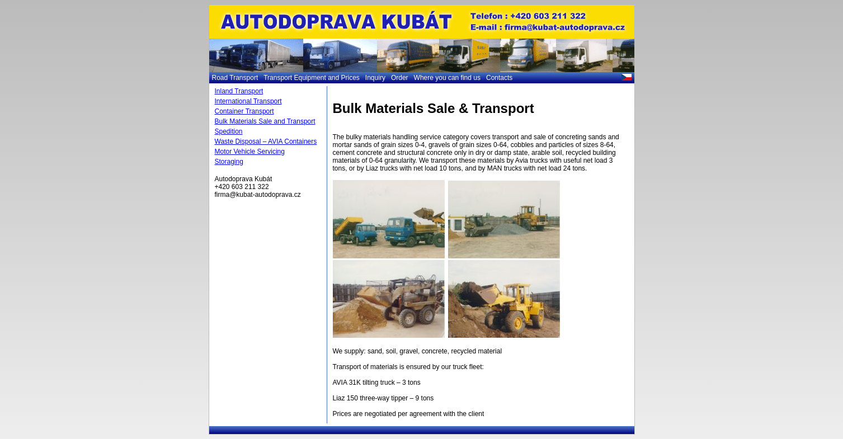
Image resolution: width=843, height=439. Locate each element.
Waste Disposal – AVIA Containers (266, 141)
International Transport (248, 101)
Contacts (499, 78)
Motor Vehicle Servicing (250, 151)
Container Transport (244, 111)
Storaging (229, 162)
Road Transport (235, 78)
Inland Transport (239, 91)
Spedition (229, 131)
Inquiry (375, 78)
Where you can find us (447, 78)
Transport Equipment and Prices (311, 78)
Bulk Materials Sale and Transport (265, 121)
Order (399, 78)
